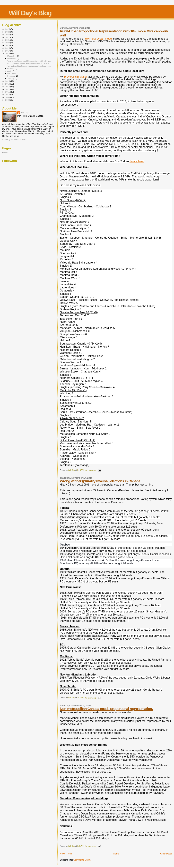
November (12, 58)
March (10, 73)
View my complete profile (13, 139)
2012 (7, 89)
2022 (7, 37)
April (9, 71)
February (11, 76)
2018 (7, 48)
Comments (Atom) (82, 860)
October (11, 68)
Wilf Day (25, 112)
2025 (7, 29)
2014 (7, 84)
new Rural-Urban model (98, 38)
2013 (7, 86)
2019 (7, 45)
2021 (7, 40)
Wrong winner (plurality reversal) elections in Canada (100, 481)
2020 (7, 43)
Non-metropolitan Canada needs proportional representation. (106, 709)
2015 (7, 81)
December (12, 56)
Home (116, 853)
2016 (7, 53)
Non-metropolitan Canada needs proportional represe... (29, 66)
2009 (7, 97)
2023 (7, 34)
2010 (7, 94)
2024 (7, 32)
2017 (7, 51)
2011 (7, 92)
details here (136, 161)
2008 (7, 100)
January (11, 78)
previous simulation (76, 76)
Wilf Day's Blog (30, 13)
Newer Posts (66, 853)
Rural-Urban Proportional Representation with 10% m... (29, 61)
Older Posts (166, 853)
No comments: (91, 470)
